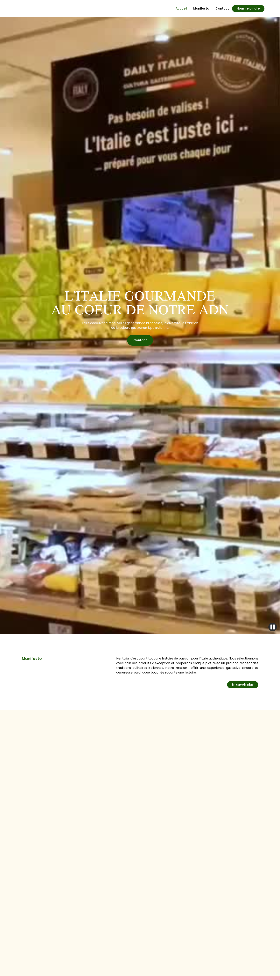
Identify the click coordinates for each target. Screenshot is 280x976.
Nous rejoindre (248, 8)
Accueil (181, 8)
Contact (222, 8)
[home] (31, 8)
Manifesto (201, 8)
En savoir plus (243, 684)
